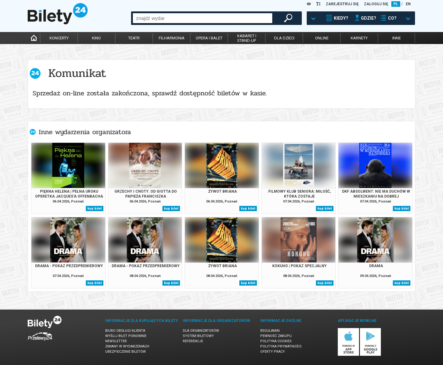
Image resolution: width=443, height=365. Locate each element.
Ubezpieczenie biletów (125, 352)
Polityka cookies (276, 341)
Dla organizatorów (201, 331)
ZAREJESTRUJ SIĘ (342, 4)
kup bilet (94, 209)
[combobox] (202, 18)
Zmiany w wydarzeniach (127, 346)
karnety (359, 38)
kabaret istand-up (246, 38)
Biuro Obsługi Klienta (125, 331)
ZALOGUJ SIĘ (376, 4)
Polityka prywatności (280, 346)
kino (96, 38)
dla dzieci (284, 38)
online (322, 38)
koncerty (59, 38)
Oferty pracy (272, 352)
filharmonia (172, 38)
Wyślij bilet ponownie (125, 336)
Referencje (193, 341)
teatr (134, 38)
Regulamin (270, 331)
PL (395, 4)
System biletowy (198, 336)
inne (396, 38)
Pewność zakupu (276, 336)
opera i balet (209, 38)
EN (408, 4)
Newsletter (116, 341)
